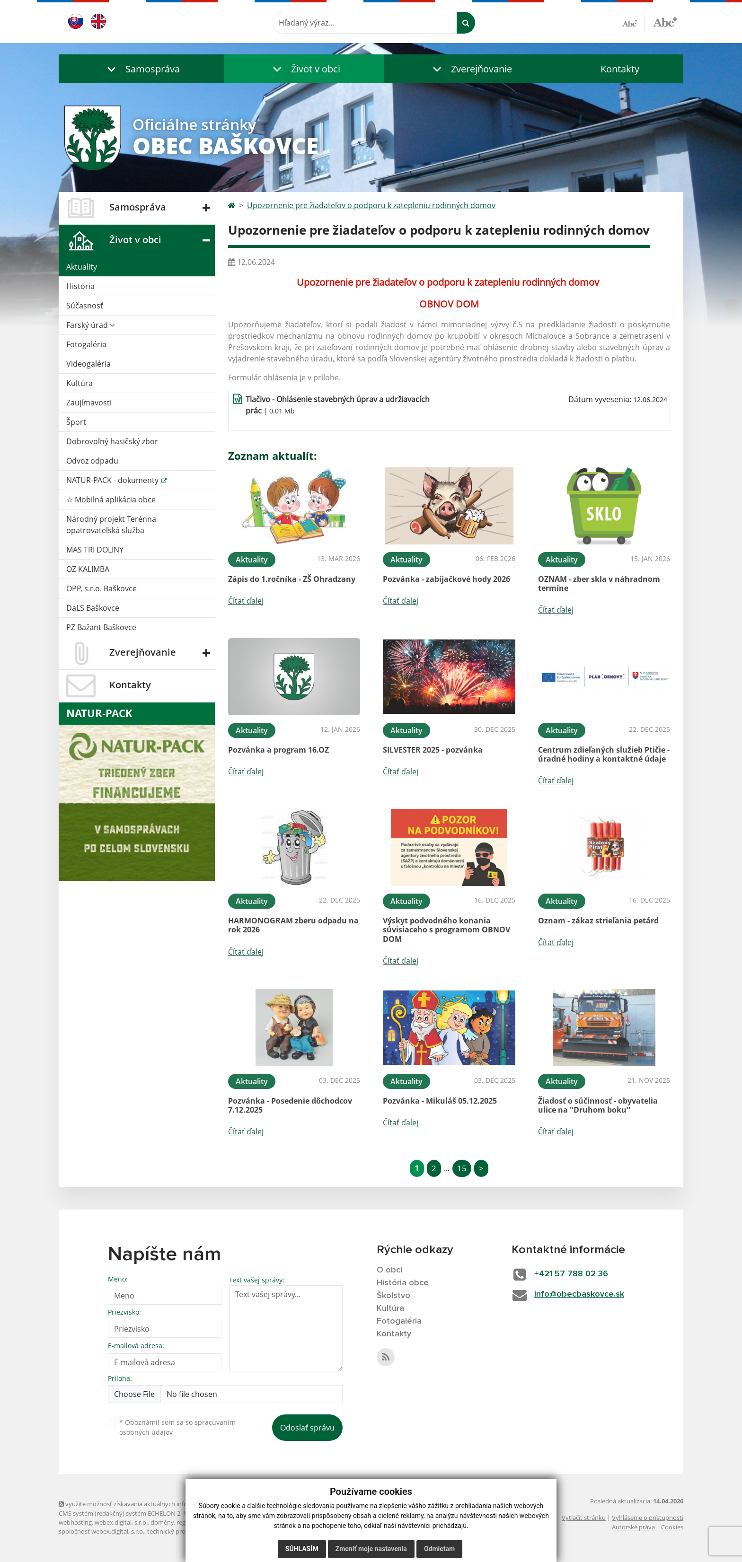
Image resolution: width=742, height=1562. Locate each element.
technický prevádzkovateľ (183, 1531)
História (80, 286)
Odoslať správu (307, 1427)
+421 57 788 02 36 (571, 1274)
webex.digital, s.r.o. (121, 1522)
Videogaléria (88, 364)
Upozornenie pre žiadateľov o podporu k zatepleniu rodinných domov (371, 205)
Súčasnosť (84, 305)
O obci (389, 1270)
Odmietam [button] (439, 1549)
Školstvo (393, 1295)
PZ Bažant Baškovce (101, 627)
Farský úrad (90, 325)
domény (162, 1522)
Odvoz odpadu (92, 461)
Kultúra (79, 383)
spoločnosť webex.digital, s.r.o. (101, 1531)
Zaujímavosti (89, 402)
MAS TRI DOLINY (95, 549)
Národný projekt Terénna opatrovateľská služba (111, 524)
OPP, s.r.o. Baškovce (101, 588)
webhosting (75, 1522)
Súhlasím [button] (301, 1549)
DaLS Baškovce (92, 608)
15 (462, 1168)
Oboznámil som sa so (177, 1427)
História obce (403, 1283)
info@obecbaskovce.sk (579, 1294)
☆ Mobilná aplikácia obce (111, 499)
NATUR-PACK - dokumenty (113, 480)
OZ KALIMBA (87, 569)
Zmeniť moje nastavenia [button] (371, 1549)
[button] (141, 68)
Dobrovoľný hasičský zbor (112, 441)
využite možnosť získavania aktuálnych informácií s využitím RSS (152, 1504)
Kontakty (620, 68)
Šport (76, 422)
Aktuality (81, 267)
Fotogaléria (86, 344)
